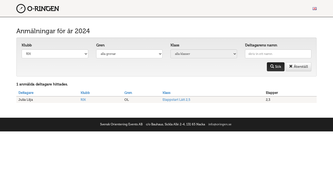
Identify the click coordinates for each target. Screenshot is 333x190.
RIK (83, 100)
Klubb (27, 45)
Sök (275, 66)
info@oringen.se (220, 124)
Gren (100, 45)
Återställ (298, 66)
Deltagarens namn (261, 45)
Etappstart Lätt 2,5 (176, 100)
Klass (174, 45)
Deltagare (25, 93)
